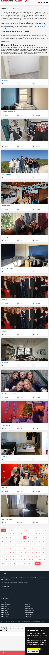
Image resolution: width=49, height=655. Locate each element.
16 (17, 533)
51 (13, 545)
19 (28, 533)
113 (21, 563)
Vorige (3, 530)
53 (21, 545)
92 (32, 556)
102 (25, 559)
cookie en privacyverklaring (7, 593)
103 (29, 559)
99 (13, 559)
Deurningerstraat (6, 205)
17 (21, 533)
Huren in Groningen (5, 602)
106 (40, 559)
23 (43, 533)
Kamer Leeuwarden (29, 610)
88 (17, 556)
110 (10, 563)
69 (36, 548)
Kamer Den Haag (5, 608)
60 (2, 548)
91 (28, 556)
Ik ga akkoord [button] (31, 649)
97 (6, 559)
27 (13, 537)
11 (45, 530)
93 (36, 556)
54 (25, 545)
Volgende (37, 563)
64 (17, 548)
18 (25, 533)
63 (13, 548)
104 (32, 559)
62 (10, 548)
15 (13, 533)
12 (2, 533)
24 (2, 537)
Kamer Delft (27, 606)
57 (36, 545)
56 (32, 545)
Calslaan (4, 299)
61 (6, 548)
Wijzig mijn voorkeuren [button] (33, 651)
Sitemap (18, 621)
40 (17, 541)
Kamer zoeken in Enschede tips (8, 591)
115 (29, 563)
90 (25, 556)
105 (36, 559)
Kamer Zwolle (28, 616)
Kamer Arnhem (28, 604)
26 (10, 537)
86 (10, 556)
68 (32, 548)
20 (32, 533)
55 (28, 545)
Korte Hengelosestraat (8, 111)
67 (28, 548)
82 (39, 552)
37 (6, 541)
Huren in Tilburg (28, 602)
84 (2, 556)
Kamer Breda (4, 606)
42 (25, 541)
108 (3, 563)
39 (13, 541)
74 (10, 552)
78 (25, 552)
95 (43, 556)
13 (6, 533)
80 (32, 552)
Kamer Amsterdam (5, 604)
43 (28, 541)
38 (10, 541)
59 (43, 545)
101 (21, 559)
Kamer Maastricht (29, 612)
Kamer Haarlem (4, 610)
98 (10, 559)
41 (21, 541)
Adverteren (13, 621)
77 (21, 552)
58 (39, 545)
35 (43, 537)
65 (21, 548)
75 (13, 552)
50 (10, 545)
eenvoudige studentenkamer (16, 28)
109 (6, 563)
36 (2, 541)
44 (32, 541)
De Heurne (5, 80)
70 (39, 548)
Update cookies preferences (39, 621)
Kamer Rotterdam (29, 614)
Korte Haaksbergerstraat (9, 393)
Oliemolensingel (6, 174)
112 (17, 563)
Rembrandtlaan (6, 143)
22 (39, 533)
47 (43, 541)
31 (28, 537)
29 (21, 537)
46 (39, 541)
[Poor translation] (5, 631)
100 (17, 559)
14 (10, 533)
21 (36, 533)
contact (5, 26)
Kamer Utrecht (4, 616)
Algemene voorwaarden (26, 621)
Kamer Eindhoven (29, 608)
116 (32, 563)
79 (28, 552)
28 (17, 537)
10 (41, 530)
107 (44, 559)
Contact (8, 621)
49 (6, 545)
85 (6, 556)
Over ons (3, 621)
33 (36, 537)
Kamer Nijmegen (5, 614)
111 (14, 563)
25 (6, 537)
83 (43, 552)
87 (13, 556)
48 (2, 545)
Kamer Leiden (4, 612)
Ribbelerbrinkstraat (7, 268)
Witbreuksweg (6, 425)
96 (2, 559)
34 (39, 537)
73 (6, 552)
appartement (44, 13)
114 (25, 563)
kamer (38, 13)
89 (21, 556)
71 (43, 548)
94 (39, 556)
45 (36, 541)
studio (2, 15)
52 (17, 545)
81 (36, 552)
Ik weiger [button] (38, 649)
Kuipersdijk (5, 237)
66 (25, 548)
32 (32, 537)
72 (2, 552)
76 (17, 552)
